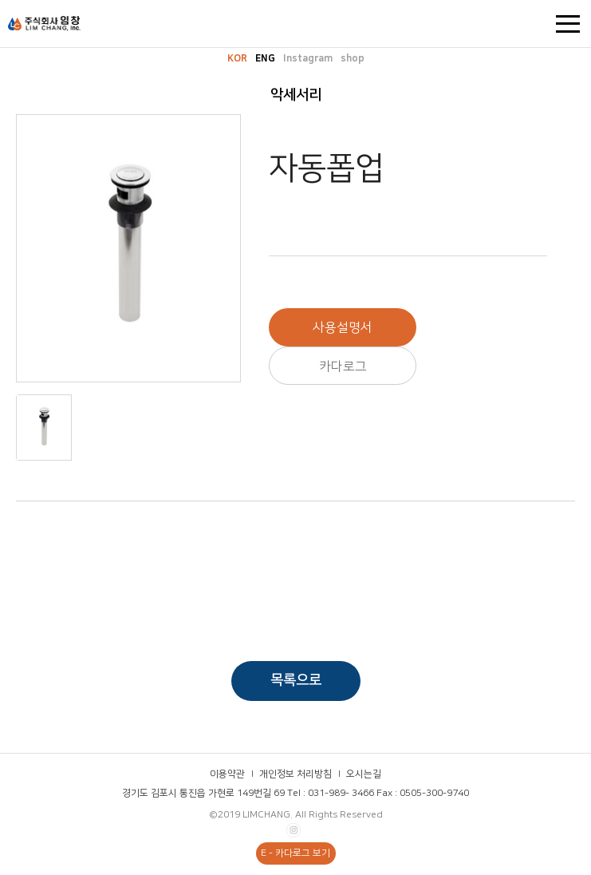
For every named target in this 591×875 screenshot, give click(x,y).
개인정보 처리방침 (295, 774)
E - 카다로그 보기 (295, 853)
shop (352, 58)
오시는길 (363, 774)
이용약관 (227, 774)
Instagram (308, 58)
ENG (265, 58)
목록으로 (295, 680)
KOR (237, 58)
